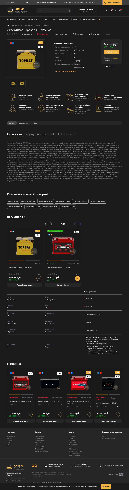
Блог (8, 445)
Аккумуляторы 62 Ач (33, 207)
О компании (11, 437)
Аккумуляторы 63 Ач (52, 207)
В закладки (78, 34)
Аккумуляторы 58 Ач (65, 201)
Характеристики (24, 123)
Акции (9, 443)
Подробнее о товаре (21, 422)
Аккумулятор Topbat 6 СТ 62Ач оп (21, 268)
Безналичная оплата (75, 452)
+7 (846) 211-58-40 (86, 9)
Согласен (105, 486)
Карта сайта (36, 483)
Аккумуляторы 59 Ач (84, 201)
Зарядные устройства (41, 452)
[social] (33, 466)
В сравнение (95, 34)
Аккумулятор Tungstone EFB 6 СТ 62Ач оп (78, 403)
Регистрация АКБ (74, 456)
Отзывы (36, 123)
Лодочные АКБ (40, 447)
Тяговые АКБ (39, 450)
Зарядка (71, 447)
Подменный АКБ (74, 454)
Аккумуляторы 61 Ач (15, 207)
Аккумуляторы (17, 25)
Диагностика (73, 445)
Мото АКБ (38, 443)
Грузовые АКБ (39, 441)
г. (115, 58)
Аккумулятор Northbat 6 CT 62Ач (20, 402)
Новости (9, 441)
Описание (12, 123)
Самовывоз (72, 443)
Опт (103, 437)
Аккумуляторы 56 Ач (47, 201)
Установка (72, 437)
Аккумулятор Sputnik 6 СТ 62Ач (107, 404)
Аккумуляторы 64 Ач (70, 207)
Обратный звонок (112, 2)
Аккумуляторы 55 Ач (29, 201)
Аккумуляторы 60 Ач (102, 201)
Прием (71, 439)
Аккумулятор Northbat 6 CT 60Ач (59, 268)
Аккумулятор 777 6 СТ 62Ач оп (49, 402)
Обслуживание (73, 450)
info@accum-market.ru (48, 3)
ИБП (36, 445)
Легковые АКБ (39, 439)
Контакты (9, 439)
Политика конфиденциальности (53, 483)
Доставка (72, 441)
